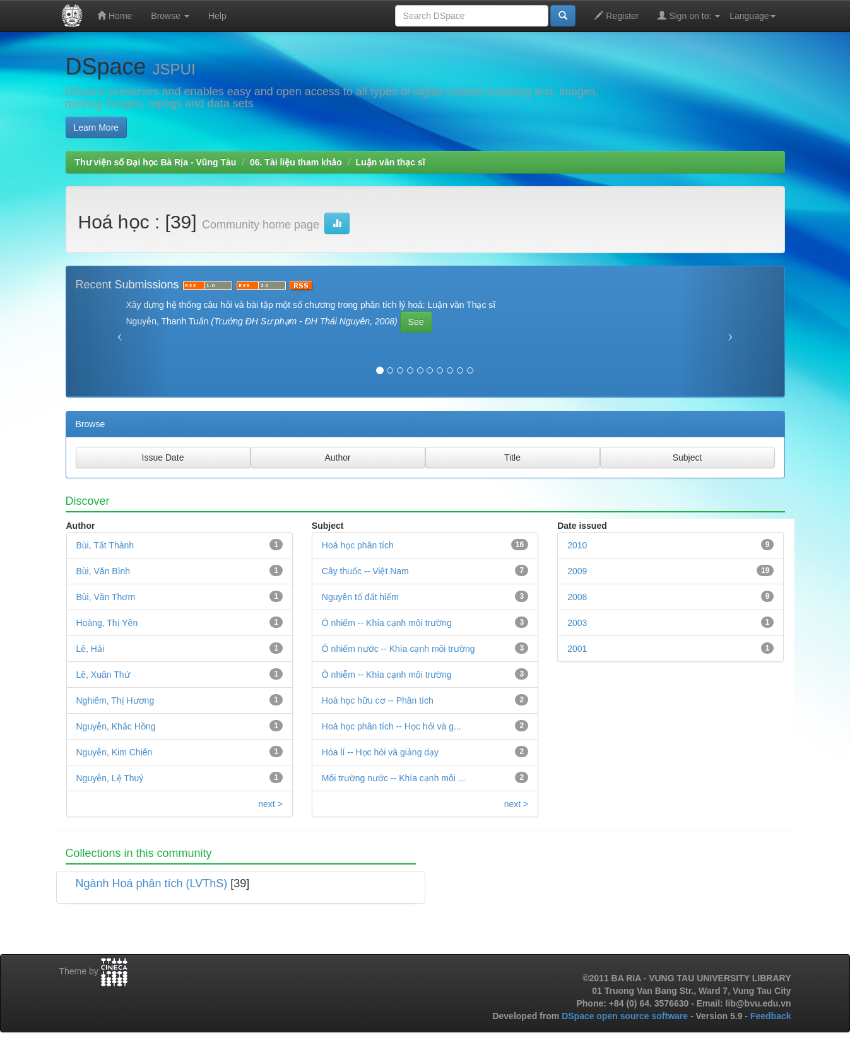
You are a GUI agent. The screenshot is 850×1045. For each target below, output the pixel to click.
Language (752, 16)
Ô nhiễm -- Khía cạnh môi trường (387, 675)
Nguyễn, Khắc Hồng (116, 726)
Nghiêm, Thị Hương (115, 700)
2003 (577, 623)
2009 (577, 571)
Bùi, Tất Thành (105, 545)
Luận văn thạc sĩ (390, 162)
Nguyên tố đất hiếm (360, 597)
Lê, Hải (90, 649)
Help (217, 16)
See (416, 322)
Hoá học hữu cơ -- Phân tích (378, 700)
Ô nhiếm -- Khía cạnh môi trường (387, 623)
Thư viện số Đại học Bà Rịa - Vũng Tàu (156, 162)
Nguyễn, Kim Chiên (114, 752)
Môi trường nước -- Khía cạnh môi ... (394, 778)
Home (114, 15)
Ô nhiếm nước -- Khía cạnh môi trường (398, 649)
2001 (577, 649)
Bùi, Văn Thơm (106, 597)
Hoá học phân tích (358, 545)
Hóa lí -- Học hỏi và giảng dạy (380, 752)
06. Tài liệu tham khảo (296, 162)
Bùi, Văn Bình (103, 571)
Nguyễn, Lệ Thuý (110, 778)
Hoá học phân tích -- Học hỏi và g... (391, 726)
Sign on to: (689, 15)
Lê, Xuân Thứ (103, 675)
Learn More (96, 127)
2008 (577, 597)
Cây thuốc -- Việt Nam (365, 571)
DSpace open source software (626, 1016)
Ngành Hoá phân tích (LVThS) (152, 883)
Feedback (770, 1016)
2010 (577, 545)
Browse (170, 16)
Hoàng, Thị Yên (107, 623)
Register (616, 15)
